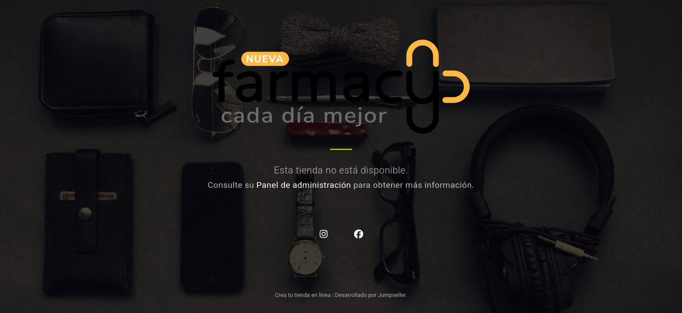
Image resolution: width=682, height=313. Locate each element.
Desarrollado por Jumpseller (370, 295)
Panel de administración (304, 185)
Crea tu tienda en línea (303, 295)
